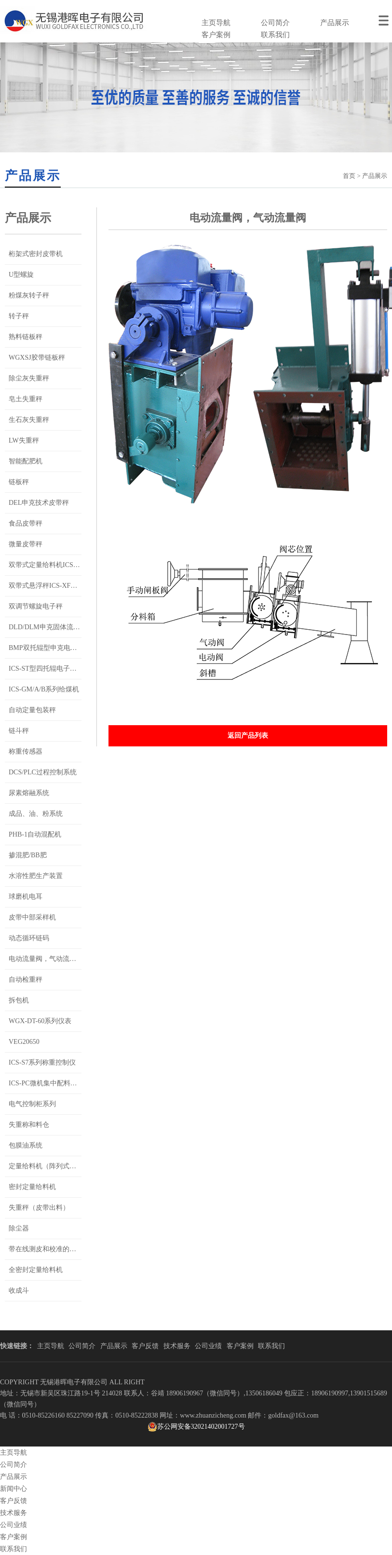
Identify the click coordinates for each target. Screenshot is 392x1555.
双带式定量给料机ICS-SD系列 (53, 564)
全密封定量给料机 (36, 1269)
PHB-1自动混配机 (35, 834)
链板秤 (19, 482)
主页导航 (216, 23)
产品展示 (334, 23)
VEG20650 (24, 1041)
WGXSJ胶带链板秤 (37, 357)
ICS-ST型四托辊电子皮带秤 (49, 668)
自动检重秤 (25, 979)
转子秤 (19, 316)
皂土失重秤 (25, 399)
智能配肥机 (25, 461)
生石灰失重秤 (29, 419)
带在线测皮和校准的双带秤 (49, 1249)
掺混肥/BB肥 (28, 855)
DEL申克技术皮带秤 (39, 502)
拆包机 (19, 1000)
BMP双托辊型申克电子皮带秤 (53, 647)
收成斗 (19, 1290)
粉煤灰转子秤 (29, 295)
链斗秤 (19, 730)
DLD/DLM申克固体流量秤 (48, 627)
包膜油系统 (25, 1145)
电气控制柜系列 (32, 1104)
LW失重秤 (24, 440)
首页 (349, 175)
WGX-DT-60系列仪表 (40, 1021)
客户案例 (216, 35)
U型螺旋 (21, 274)
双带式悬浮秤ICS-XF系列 (46, 585)
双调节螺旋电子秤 (36, 606)
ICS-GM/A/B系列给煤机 (44, 689)
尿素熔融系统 (29, 793)
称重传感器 (25, 751)
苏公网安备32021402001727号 (196, 1427)
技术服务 (176, 1346)
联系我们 (275, 35)
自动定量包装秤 (32, 710)
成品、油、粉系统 (36, 813)
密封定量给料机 (32, 1186)
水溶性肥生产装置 (36, 875)
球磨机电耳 (25, 896)
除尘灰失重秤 (29, 378)
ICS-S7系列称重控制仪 (42, 1062)
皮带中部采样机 (32, 917)
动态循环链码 (29, 938)
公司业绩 (208, 1346)
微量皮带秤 (25, 544)
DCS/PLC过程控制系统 (43, 772)
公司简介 (275, 23)
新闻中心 (13, 1488)
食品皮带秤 (25, 523)
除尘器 (19, 1228)
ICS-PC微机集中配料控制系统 (53, 1083)
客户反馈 (145, 1346)
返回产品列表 (248, 735)
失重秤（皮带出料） (39, 1207)
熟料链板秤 (25, 336)
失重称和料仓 (29, 1124)
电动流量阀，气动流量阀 (46, 958)
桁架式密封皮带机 (36, 253)
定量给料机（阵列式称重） (49, 1166)
